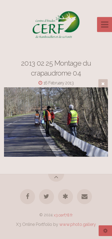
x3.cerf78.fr (63, 214)
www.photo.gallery (77, 224)
